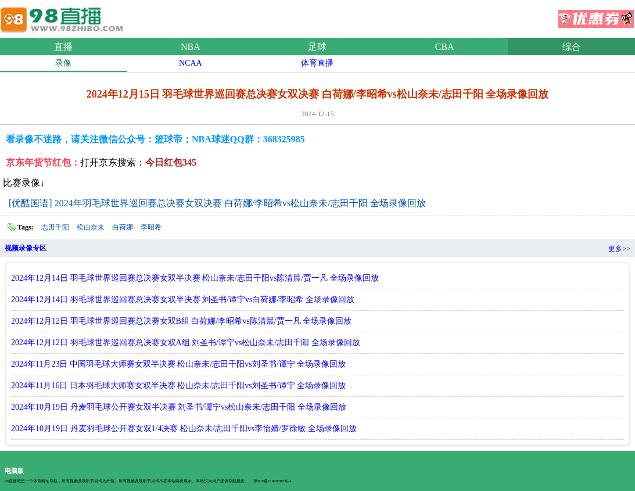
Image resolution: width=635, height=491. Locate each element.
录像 (63, 63)
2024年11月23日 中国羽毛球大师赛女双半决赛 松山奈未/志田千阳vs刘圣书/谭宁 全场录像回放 (178, 364)
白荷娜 (122, 227)
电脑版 (14, 470)
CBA (444, 47)
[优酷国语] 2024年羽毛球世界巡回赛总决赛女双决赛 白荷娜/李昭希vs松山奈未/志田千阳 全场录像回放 (217, 203)
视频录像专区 (25, 248)
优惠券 (596, 15)
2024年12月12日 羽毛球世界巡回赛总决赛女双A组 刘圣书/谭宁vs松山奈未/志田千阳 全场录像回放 (185, 342)
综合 (571, 47)
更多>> (619, 249)
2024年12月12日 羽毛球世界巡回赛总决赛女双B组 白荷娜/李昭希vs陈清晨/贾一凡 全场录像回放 (181, 321)
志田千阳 (55, 227)
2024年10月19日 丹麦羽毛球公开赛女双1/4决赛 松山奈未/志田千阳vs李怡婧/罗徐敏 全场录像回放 (184, 428)
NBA (190, 47)
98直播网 (63, 17)
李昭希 (151, 227)
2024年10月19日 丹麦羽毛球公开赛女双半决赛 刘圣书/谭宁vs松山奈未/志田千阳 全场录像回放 (178, 407)
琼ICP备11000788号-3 (272, 481)
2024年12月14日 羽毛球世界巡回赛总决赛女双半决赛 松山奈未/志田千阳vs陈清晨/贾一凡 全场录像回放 (195, 278)
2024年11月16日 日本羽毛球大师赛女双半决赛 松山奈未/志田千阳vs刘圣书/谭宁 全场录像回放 (178, 385)
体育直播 (317, 63)
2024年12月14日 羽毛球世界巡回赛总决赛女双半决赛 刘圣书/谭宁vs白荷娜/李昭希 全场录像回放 (182, 299)
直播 (63, 47)
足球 (317, 47)
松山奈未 (91, 227)
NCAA (190, 63)
